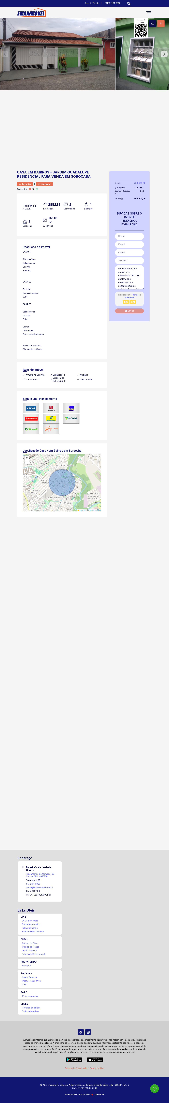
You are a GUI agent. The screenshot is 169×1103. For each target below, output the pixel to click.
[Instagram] (88, 1032)
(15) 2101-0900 (33, 884)
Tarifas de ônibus (30, 1011)
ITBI (24, 984)
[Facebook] (81, 1032)
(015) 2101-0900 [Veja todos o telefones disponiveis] (112, 3)
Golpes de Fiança (30, 947)
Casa (22, 172)
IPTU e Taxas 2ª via (31, 981)
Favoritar (25, 184)
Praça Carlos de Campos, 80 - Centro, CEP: (41, 875)
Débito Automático (31, 924)
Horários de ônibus (31, 1007)
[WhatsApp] (154, 1088)
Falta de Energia (30, 928)
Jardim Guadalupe (71, 172)
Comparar (44, 184)
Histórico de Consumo (33, 931)
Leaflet (81, 510)
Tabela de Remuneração (34, 954)
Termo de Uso (97, 1068)
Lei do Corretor (29, 950)
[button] (129, 3)
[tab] (152, 23)
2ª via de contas (30, 920)
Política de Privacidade (76, 1068)
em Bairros (38, 172)
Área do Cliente (92, 3)
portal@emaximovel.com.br (39, 887)
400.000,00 (139, 183)
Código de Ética (29, 943)
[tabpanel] (84, 54)
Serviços (26, 965)
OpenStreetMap (94, 510)
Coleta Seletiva (29, 977)
